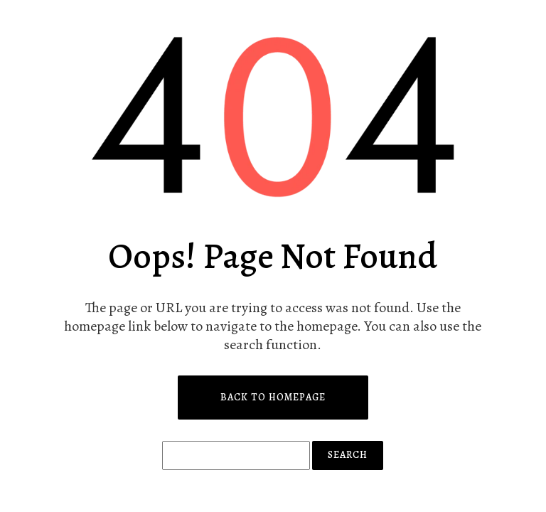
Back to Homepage (273, 397)
